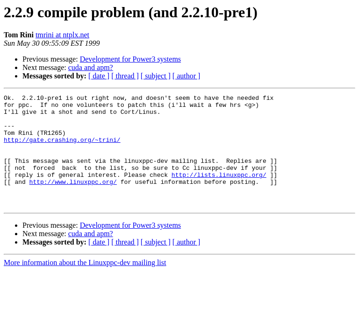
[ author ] (186, 76)
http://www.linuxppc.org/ (73, 200)
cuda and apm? (90, 67)
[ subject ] (156, 76)
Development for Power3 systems (130, 59)
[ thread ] (125, 76)
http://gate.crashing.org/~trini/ (62, 149)
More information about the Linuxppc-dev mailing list (85, 285)
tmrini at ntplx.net (62, 35)
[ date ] (98, 76)
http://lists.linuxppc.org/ (219, 191)
